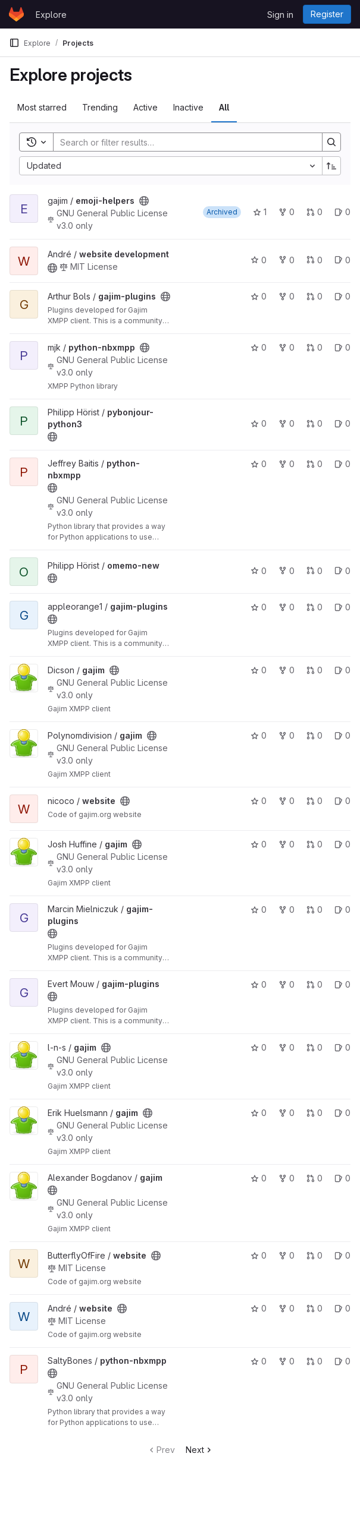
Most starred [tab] (42, 107)
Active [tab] (145, 107)
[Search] (181, 142)
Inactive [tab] (188, 107)
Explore (51, 15)
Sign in (280, 15)
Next (200, 1450)
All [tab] (224, 107)
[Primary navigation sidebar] (14, 42)
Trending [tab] (100, 107)
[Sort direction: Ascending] (331, 165)
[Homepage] (16, 14)
